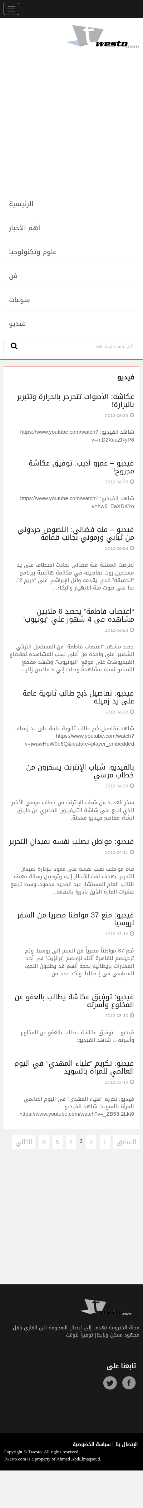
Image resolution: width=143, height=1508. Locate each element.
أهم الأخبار (24, 228)
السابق (126, 1142)
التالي (23, 1142)
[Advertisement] (72, 120)
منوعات (19, 299)
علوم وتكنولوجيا (32, 251)
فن (13, 275)
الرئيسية (21, 204)
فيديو (17, 323)
